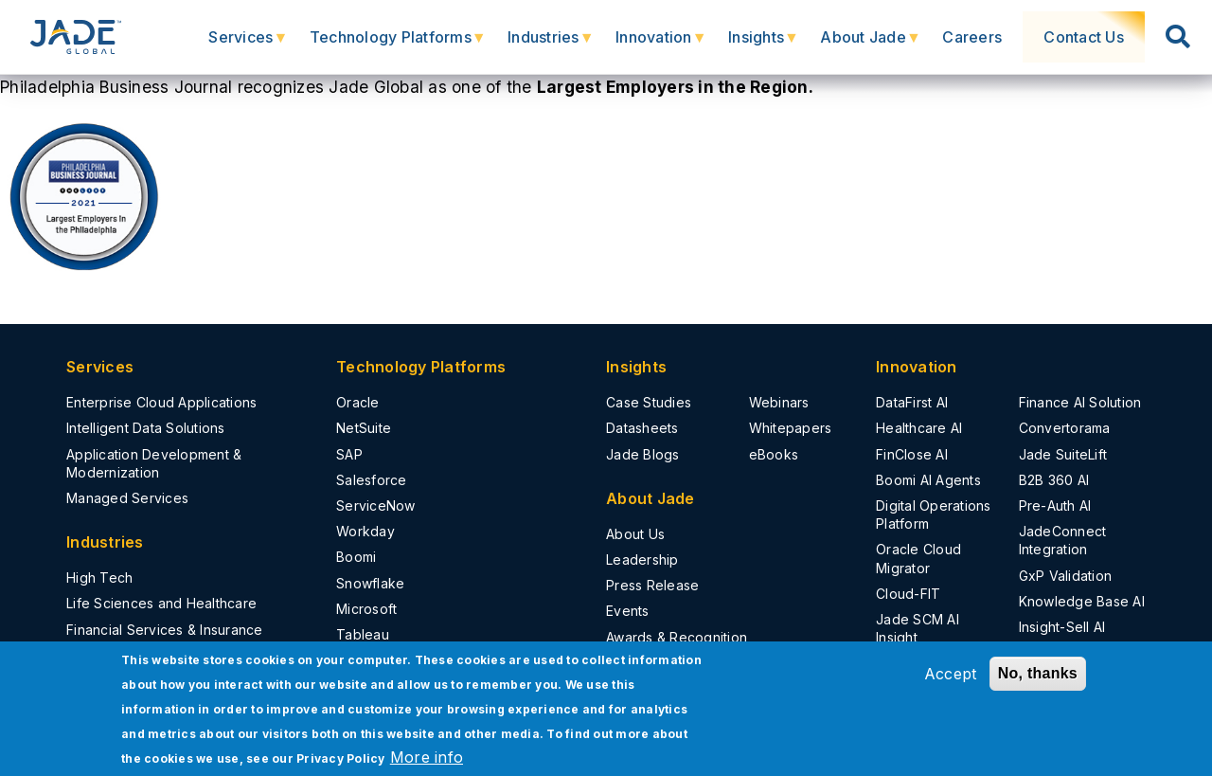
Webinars (779, 402)
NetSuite (363, 428)
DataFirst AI (912, 402)
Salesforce (371, 480)
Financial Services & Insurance (164, 630)
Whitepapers (790, 428)
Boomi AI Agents (928, 480)
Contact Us (1090, 36)
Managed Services (127, 498)
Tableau (362, 634)
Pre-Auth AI (1055, 505)
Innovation (662, 45)
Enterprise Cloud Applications (161, 402)
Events (628, 611)
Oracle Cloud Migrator (918, 558)
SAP (349, 454)
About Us (635, 534)
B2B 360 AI (1054, 480)
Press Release (652, 585)
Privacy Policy (340, 758)
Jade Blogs (643, 454)
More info (426, 757)
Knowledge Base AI (1082, 601)
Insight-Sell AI (1062, 627)
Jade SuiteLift (1063, 454)
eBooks (774, 454)
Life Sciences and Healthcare (161, 603)
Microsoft (366, 609)
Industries (552, 45)
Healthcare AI (919, 428)
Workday (365, 531)
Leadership (642, 559)
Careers (983, 36)
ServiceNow (376, 505)
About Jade (872, 45)
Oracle (358, 402)
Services (249, 45)
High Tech (99, 577)
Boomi (356, 557)
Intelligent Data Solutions (145, 428)
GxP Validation (1066, 576)
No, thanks (1038, 673)
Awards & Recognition (676, 637)
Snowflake (370, 583)
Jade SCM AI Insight (917, 628)
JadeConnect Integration (1063, 540)
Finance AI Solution (1080, 402)
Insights (765, 45)
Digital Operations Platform (933, 514)
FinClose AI (912, 454)
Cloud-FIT (908, 594)
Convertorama (1065, 428)
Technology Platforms (399, 45)
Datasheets (642, 428)
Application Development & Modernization (153, 463)
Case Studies (648, 402)
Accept (950, 673)
